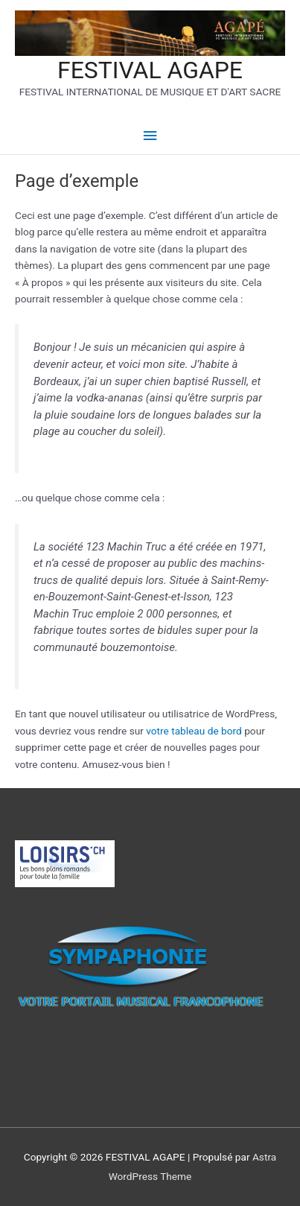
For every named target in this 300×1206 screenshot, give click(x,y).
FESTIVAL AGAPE (150, 70)
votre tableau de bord (194, 731)
